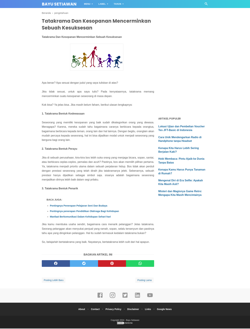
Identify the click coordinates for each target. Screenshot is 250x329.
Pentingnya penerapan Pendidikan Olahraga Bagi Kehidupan (84, 211)
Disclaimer (133, 309)
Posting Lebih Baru (53, 280)
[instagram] (112, 298)
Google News (165, 309)
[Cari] (206, 4)
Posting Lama (144, 280)
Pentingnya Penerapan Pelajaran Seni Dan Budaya (78, 206)
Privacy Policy (113, 309)
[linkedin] (137, 298)
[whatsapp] (140, 264)
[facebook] (56, 264)
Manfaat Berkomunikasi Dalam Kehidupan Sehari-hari (80, 217)
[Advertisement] (183, 62)
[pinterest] (112, 264)
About (80, 309)
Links (148, 309)
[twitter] (84, 264)
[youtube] (150, 298)
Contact (94, 309)
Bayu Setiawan (59, 4)
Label (102, 4)
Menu (87, 4)
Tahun (117, 4)
